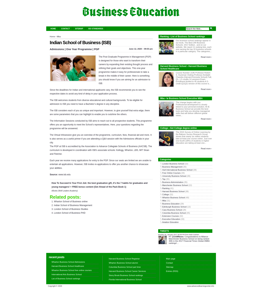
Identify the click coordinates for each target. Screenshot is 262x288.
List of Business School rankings (66, 279)
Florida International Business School (125, 279)
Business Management (172, 167)
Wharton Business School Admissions (68, 262)
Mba (59, 36)
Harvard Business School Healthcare (68, 266)
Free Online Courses (171, 173)
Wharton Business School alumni (123, 263)
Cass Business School (172, 210)
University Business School (174, 176)
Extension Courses (170, 216)
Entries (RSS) (172, 271)
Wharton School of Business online (71, 201)
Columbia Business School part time (125, 267)
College (165, 194)
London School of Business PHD (69, 213)
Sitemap (79, 29)
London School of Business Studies (71, 209)
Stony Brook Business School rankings (126, 275)
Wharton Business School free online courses (72, 270)
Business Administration (172, 182)
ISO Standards (95, 29)
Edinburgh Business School (174, 207)
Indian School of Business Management (73, 205)
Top (164, 179)
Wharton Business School (173, 197)
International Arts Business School (67, 274)
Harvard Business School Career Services (127, 271)
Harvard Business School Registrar (124, 259)
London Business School (173, 164)
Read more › (206, 57)
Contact (65, 29)
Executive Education (171, 219)
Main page (170, 259)
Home (53, 29)
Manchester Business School (175, 185)
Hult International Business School (177, 170)
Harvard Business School (173, 191)
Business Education (171, 204)
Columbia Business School (174, 213)
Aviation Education (170, 222)
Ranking (166, 188)
